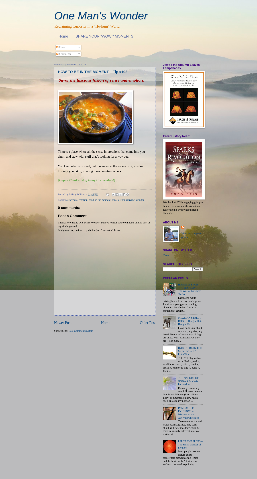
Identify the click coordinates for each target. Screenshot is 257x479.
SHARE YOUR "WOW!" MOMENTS (104, 36)
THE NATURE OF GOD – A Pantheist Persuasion (188, 381)
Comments (63, 53)
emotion (83, 199)
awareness (71, 199)
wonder (140, 199)
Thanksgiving (127, 199)
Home (63, 36)
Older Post (148, 323)
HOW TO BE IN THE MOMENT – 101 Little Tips (190, 351)
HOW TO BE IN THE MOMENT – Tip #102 (92, 72)
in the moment (103, 199)
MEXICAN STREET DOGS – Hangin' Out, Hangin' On (190, 321)
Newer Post (63, 323)
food (91, 199)
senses (115, 199)
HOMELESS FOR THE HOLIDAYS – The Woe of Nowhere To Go (189, 289)
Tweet (166, 255)
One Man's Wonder (101, 16)
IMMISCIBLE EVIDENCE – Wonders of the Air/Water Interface (188, 413)
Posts (60, 47)
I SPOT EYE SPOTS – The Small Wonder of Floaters (190, 444)
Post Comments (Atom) (81, 330)
